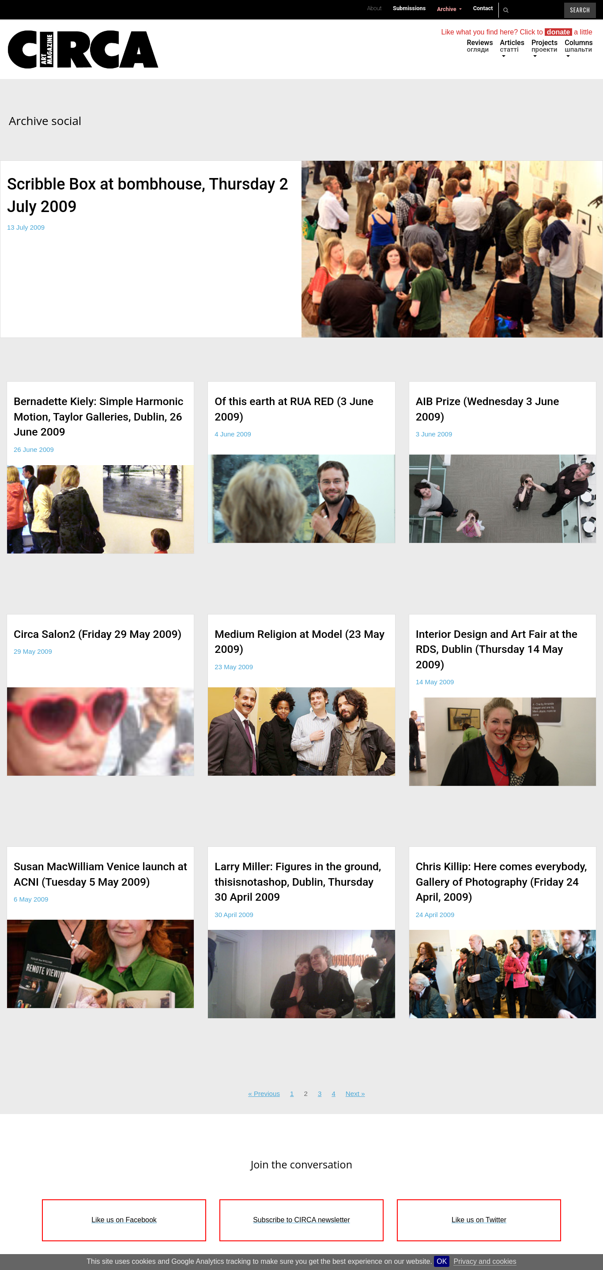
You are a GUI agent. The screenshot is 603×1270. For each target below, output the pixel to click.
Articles (512, 45)
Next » (355, 1093)
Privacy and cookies (484, 1261)
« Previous (264, 1093)
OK (442, 1261)
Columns (579, 45)
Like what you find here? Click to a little (516, 32)
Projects (544, 45)
